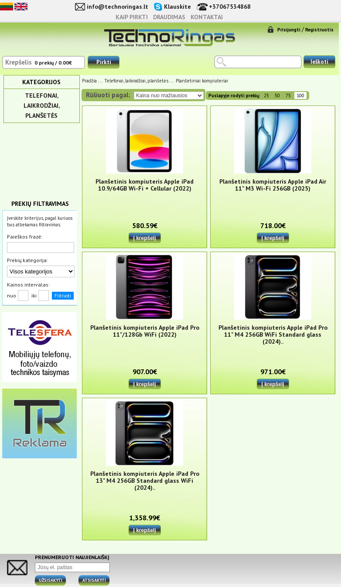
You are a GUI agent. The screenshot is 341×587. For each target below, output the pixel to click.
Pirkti (103, 62)
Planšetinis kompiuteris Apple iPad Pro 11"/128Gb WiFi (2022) (144, 331)
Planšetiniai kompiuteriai (202, 81)
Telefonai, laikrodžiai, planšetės (42, 105)
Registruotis (319, 30)
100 (300, 95)
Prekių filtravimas (40, 204)
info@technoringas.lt (117, 6)
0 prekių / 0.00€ (53, 62)
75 (288, 95)
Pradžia (89, 81)
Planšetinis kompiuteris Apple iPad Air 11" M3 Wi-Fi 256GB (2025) (272, 185)
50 (277, 95)
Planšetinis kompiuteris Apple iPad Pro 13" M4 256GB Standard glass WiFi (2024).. (144, 480)
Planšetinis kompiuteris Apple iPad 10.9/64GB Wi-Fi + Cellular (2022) (144, 185)
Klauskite (177, 6)
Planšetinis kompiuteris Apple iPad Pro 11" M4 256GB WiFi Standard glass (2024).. (272, 334)
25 (266, 95)
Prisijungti (288, 30)
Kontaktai (207, 17)
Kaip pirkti (132, 17)
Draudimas (169, 17)
